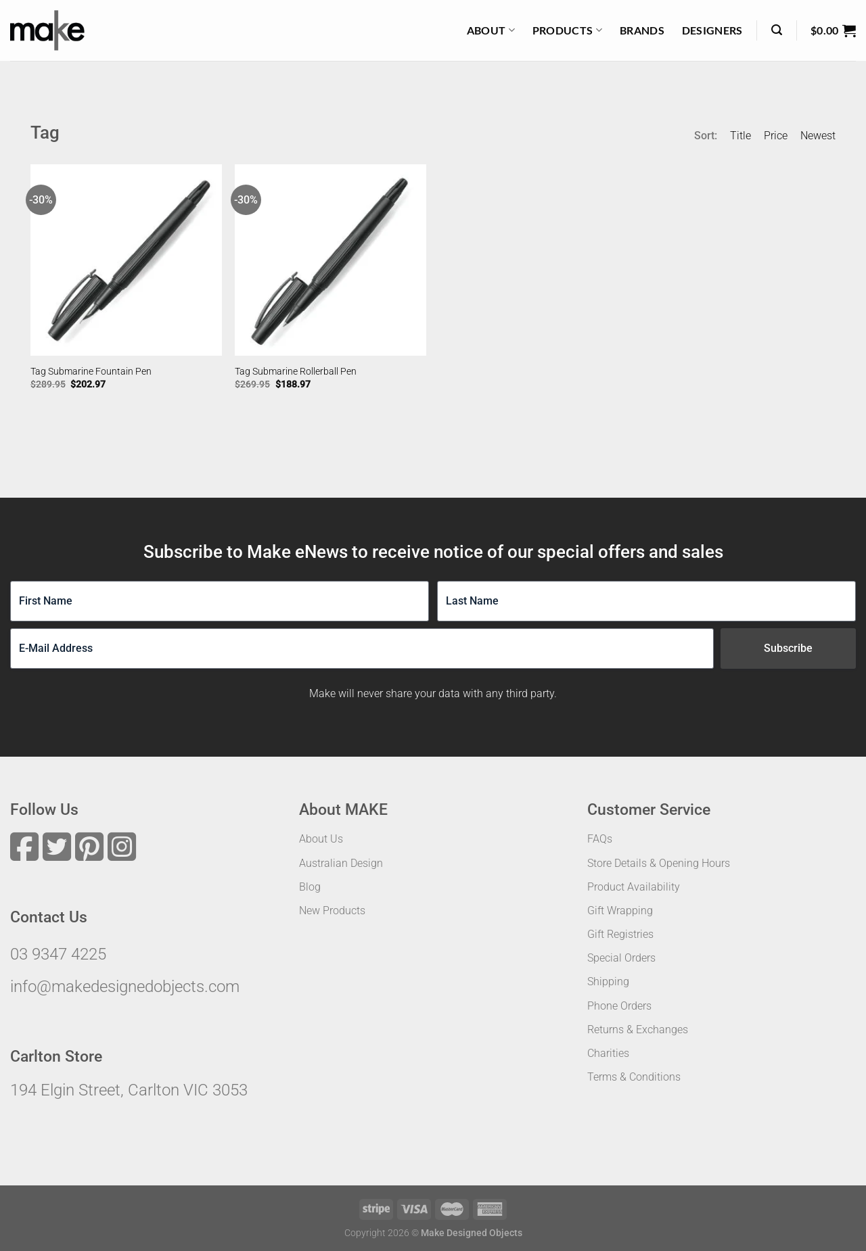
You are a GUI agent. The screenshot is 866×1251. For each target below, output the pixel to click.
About (491, 30)
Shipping (608, 981)
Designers (712, 30)
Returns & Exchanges (637, 1029)
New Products (332, 910)
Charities (608, 1053)
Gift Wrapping (620, 910)
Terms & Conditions (634, 1076)
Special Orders (621, 957)
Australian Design (341, 863)
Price (776, 135)
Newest (818, 135)
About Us (321, 838)
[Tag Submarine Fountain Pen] (126, 260)
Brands (642, 30)
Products (567, 30)
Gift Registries (620, 934)
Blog (310, 886)
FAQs (599, 838)
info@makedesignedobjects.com (125, 986)
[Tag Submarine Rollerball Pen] (330, 260)
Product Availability (633, 886)
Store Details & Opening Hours (658, 863)
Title (740, 135)
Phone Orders (619, 1005)
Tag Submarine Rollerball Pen (296, 371)
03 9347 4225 (58, 954)
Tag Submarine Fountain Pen (91, 371)
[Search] (776, 30)
